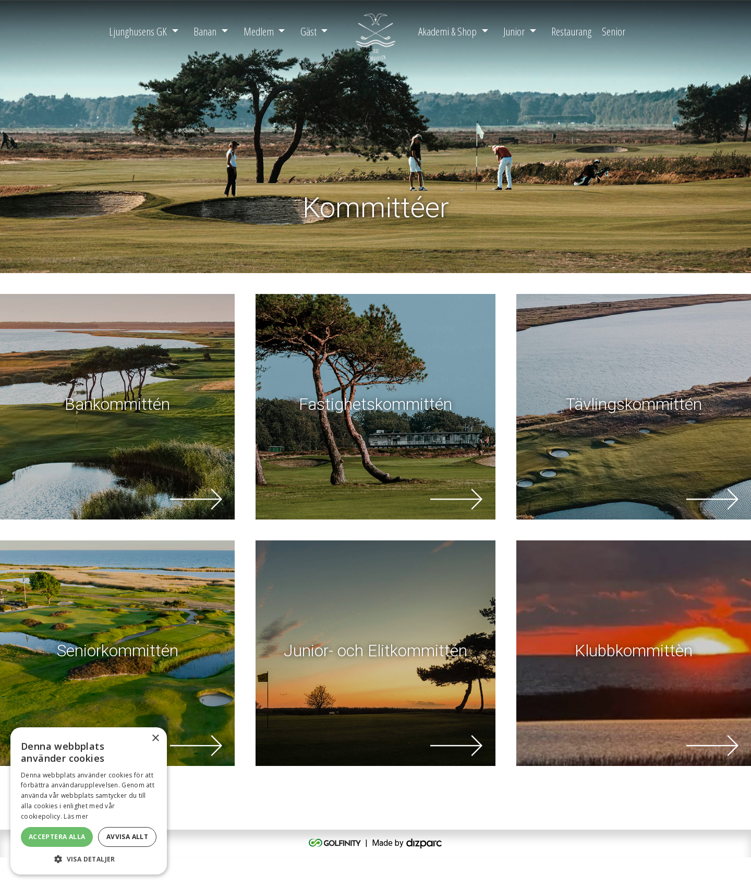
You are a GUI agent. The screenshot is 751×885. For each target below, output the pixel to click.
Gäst (308, 30)
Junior (514, 30)
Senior (613, 30)
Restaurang (571, 30)
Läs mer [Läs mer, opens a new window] (76, 816)
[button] (88, 859)
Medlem (259, 30)
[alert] (88, 801)
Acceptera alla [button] (57, 836)
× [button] (155, 738)
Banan (204, 30)
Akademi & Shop (447, 30)
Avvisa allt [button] (127, 836)
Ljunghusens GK (138, 30)
